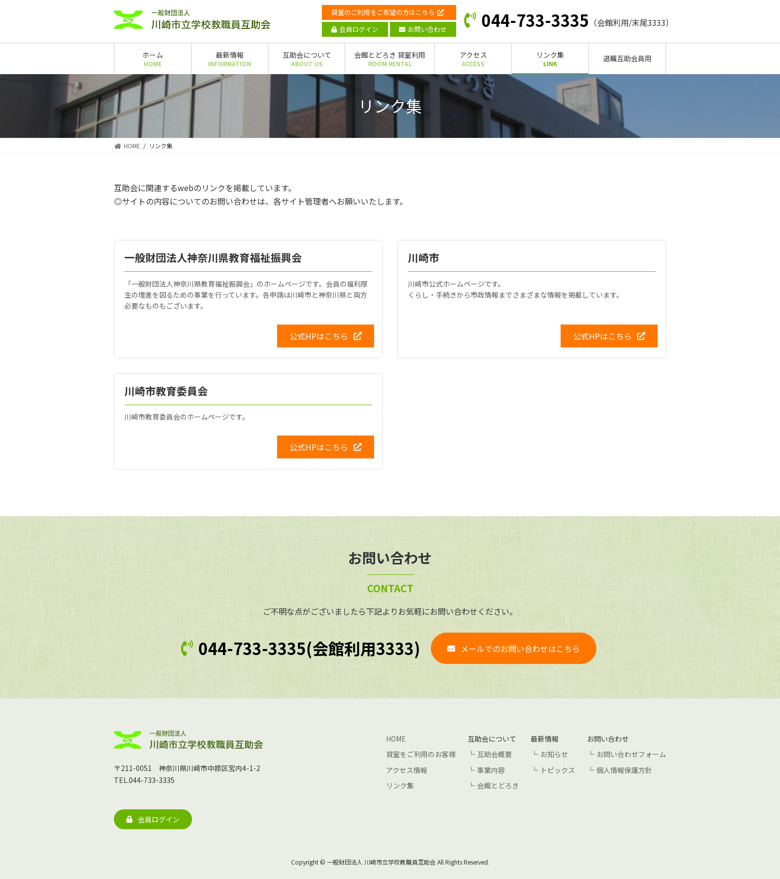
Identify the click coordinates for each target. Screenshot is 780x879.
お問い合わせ (423, 29)
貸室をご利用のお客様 (421, 754)
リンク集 (400, 785)
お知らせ (554, 754)
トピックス (557, 769)
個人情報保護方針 (624, 769)
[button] (325, 336)
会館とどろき (498, 785)
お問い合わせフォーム (631, 754)
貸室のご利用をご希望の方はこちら (387, 12)
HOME (396, 739)
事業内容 (491, 769)
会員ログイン (354, 29)
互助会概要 (494, 754)
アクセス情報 (406, 769)
